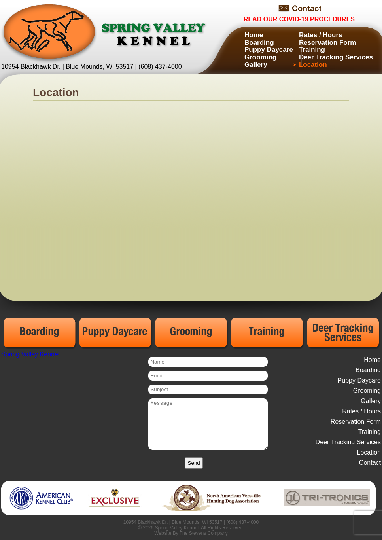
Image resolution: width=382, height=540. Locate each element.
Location (313, 64)
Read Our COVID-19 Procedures (299, 19)
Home (253, 35)
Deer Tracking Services (336, 57)
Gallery (255, 64)
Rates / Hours (320, 35)
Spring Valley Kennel (30, 354)
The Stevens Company (204, 533)
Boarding (259, 42)
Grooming (260, 57)
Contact (370, 462)
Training (312, 49)
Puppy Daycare (268, 49)
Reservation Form (327, 42)
